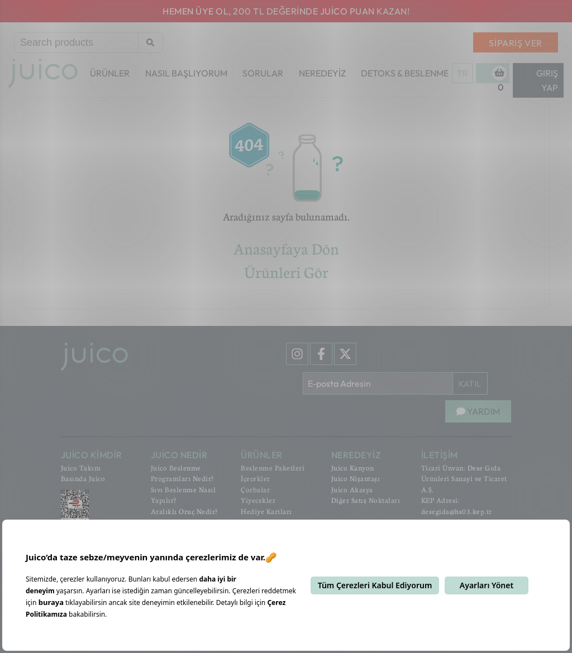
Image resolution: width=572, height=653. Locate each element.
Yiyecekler (258, 500)
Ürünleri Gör (286, 271)
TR (462, 73)
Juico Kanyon (352, 467)
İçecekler (255, 478)
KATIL (470, 383)
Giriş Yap (547, 80)
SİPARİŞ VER (515, 43)
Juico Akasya (352, 489)
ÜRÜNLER (110, 73)
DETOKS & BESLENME (405, 73)
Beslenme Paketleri (272, 467)
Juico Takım (81, 467)
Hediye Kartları (266, 511)
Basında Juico (83, 478)
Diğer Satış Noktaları (366, 500)
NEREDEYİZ (322, 73)
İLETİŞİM (439, 454)
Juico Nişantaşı (355, 478)
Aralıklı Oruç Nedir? (184, 511)
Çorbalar (255, 489)
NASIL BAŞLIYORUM (186, 73)
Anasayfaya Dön (286, 248)
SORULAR (262, 73)
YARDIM (478, 411)
